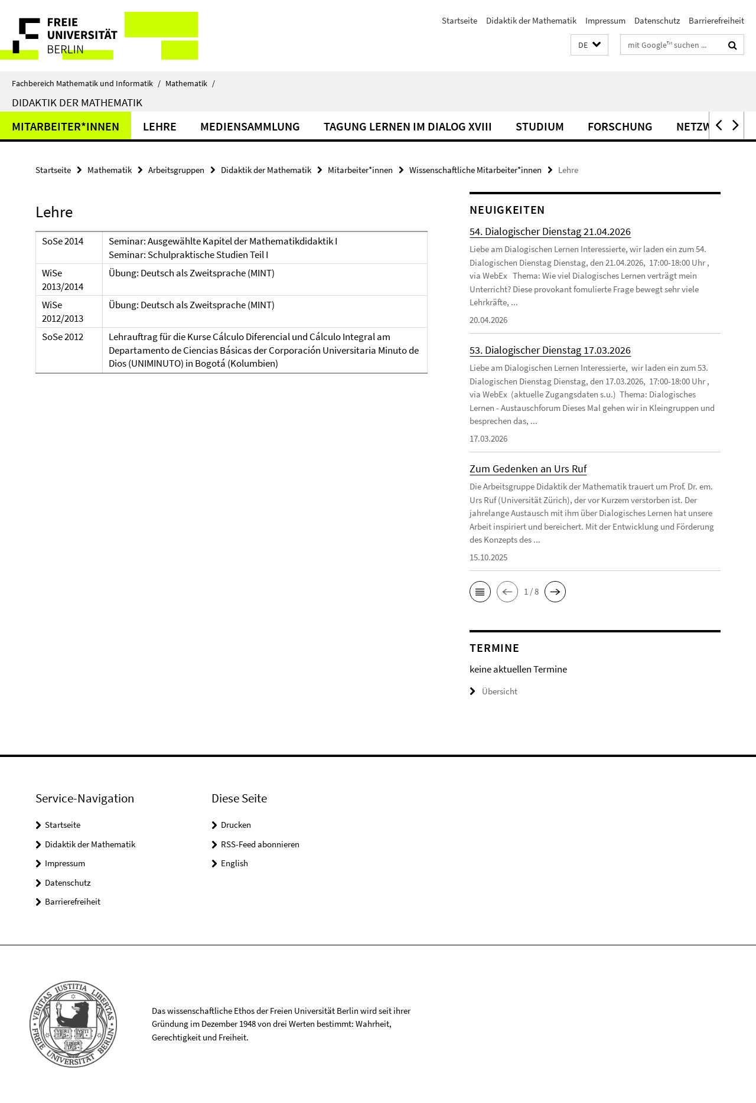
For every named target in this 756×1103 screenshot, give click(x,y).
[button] (589, 45)
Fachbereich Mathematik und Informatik (86, 83)
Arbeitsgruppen (176, 169)
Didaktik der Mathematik (531, 20)
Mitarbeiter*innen (65, 126)
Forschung (620, 126)
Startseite (459, 20)
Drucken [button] (236, 824)
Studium (540, 126)
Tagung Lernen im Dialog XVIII (408, 126)
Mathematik (190, 83)
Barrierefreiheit (716, 20)
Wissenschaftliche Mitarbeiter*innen (475, 169)
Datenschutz (657, 20)
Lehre (160, 126)
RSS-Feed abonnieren (260, 844)
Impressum (605, 20)
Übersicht (493, 691)
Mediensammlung (250, 126)
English (234, 863)
